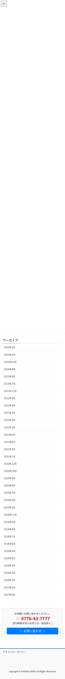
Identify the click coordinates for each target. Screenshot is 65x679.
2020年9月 (9, 478)
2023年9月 (9, 376)
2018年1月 (9, 580)
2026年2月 (9, 354)
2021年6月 (9, 434)
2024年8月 (9, 369)
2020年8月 (9, 485)
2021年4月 (9, 442)
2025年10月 (10, 362)
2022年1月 (9, 427)
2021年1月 (9, 456)
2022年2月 (9, 420)
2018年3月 (9, 565)
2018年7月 (9, 536)
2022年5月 (9, 398)
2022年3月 (9, 412)
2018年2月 (9, 572)
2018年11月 (10, 514)
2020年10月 (10, 471)
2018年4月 (9, 558)
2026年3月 (9, 347)
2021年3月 (9, 449)
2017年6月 (9, 594)
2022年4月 (9, 405)
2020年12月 (10, 463)
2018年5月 (9, 551)
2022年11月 (10, 391)
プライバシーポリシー (15, 652)
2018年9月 (9, 522)
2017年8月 (9, 587)
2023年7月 (9, 383)
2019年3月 (9, 507)
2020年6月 (9, 500)
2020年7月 (9, 492)
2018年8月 (9, 529)
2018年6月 (9, 543)
